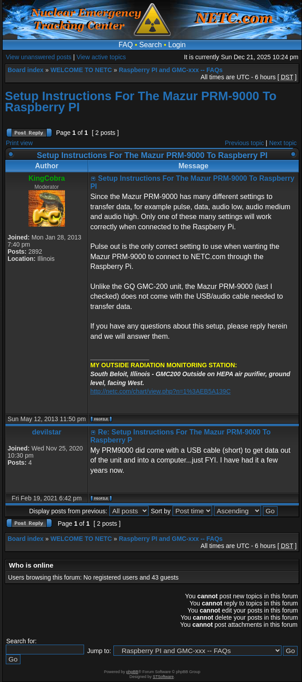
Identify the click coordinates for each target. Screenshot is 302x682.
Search (150, 45)
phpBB (132, 672)
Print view (19, 142)
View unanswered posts (39, 57)
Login (176, 45)
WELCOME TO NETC (81, 69)
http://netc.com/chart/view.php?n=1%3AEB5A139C (160, 391)
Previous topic (244, 142)
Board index (26, 69)
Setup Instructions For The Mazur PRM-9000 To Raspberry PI (141, 101)
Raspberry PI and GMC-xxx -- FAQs (170, 69)
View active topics (101, 57)
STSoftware (163, 676)
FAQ (126, 45)
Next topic (283, 142)
